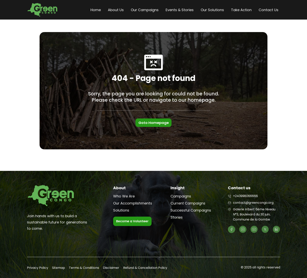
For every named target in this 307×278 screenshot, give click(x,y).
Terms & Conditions (84, 267)
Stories (177, 217)
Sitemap (58, 267)
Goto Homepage (153, 122)
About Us (116, 9)
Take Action (241, 9)
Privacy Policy (37, 267)
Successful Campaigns (191, 210)
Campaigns (181, 196)
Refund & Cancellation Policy (145, 267)
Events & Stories (180, 9)
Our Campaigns (145, 9)
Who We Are (124, 196)
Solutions (121, 210)
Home (95, 9)
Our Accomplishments (132, 203)
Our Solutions (212, 9)
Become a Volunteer (132, 221)
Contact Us (268, 9)
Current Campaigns (188, 203)
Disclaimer (111, 267)
